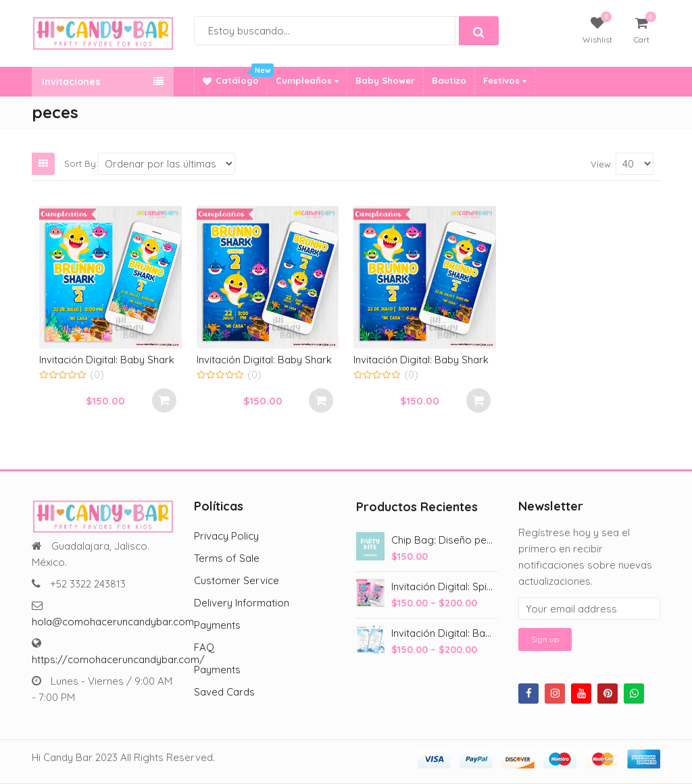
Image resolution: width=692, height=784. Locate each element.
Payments (217, 625)
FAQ (204, 647)
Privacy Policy (226, 535)
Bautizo (449, 80)
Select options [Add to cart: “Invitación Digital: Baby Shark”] (164, 400)
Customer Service (236, 580)
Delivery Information (241, 602)
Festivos (504, 80)
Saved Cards (224, 691)
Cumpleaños (307, 80)
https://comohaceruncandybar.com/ (118, 659)
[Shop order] (166, 164)
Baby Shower (385, 80)
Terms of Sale (227, 558)
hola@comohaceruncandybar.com (113, 621)
